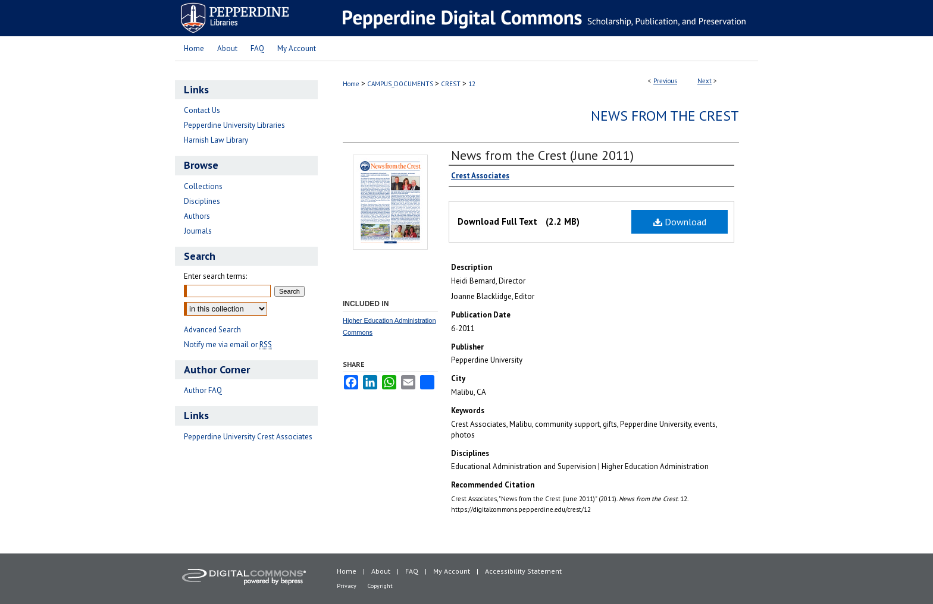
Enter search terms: (215, 276)
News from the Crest (665, 115)
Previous (665, 81)
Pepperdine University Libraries (234, 125)
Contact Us (202, 110)
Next (704, 81)
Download (679, 222)
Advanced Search (212, 330)
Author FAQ (203, 390)
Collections (203, 186)
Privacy (346, 586)
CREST (451, 84)
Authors (197, 216)
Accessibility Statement (523, 571)
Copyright (380, 586)
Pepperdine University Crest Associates (248, 437)
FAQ (411, 571)
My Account (451, 571)
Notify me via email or (228, 344)
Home (351, 84)
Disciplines (202, 201)
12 (471, 84)
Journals (198, 231)
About (380, 571)
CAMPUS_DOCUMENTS (400, 84)
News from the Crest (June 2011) (542, 155)
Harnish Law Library (216, 140)
